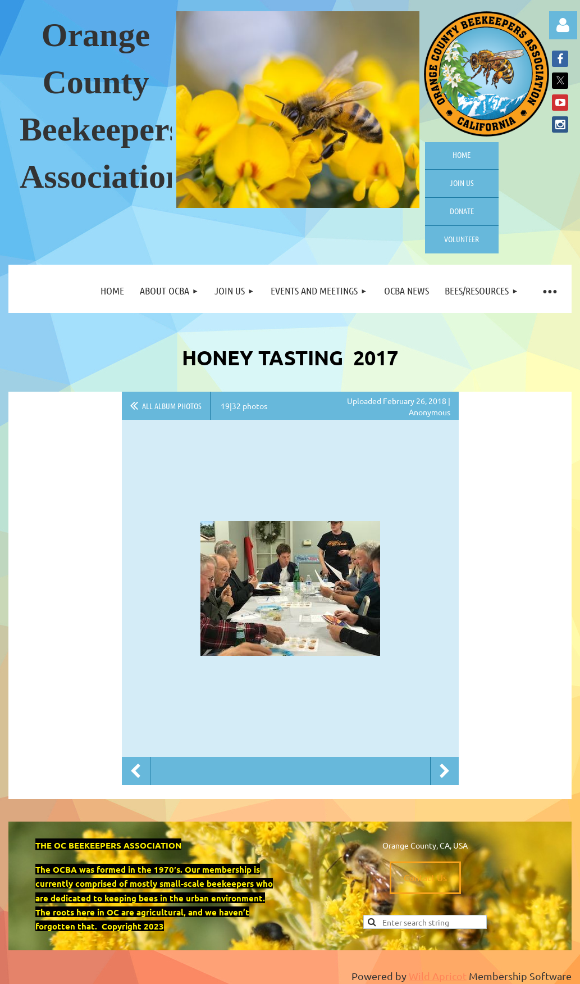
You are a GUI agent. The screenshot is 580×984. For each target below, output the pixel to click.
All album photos (172, 406)
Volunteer (461, 239)
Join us (462, 183)
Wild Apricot (438, 976)
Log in (563, 25)
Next (445, 771)
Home (462, 154)
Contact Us (425, 877)
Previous (136, 771)
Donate (462, 211)
